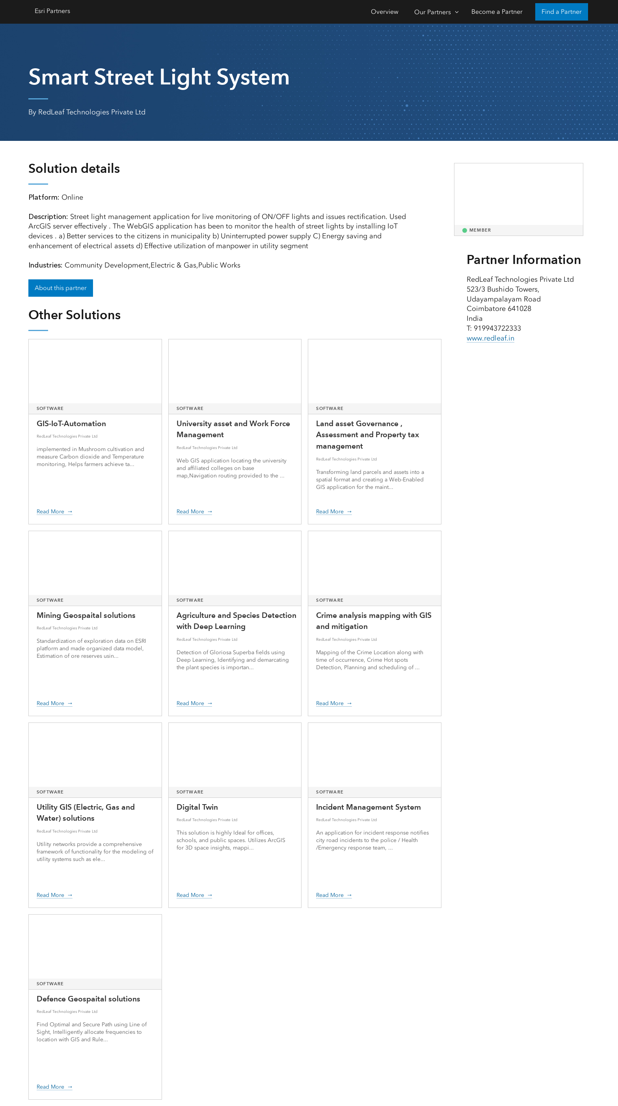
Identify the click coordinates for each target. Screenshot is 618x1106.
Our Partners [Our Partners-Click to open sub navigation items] (432, 12)
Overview (384, 11)
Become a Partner (497, 11)
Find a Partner (562, 11)
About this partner (61, 288)
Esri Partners (52, 11)
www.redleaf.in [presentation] (490, 338)
